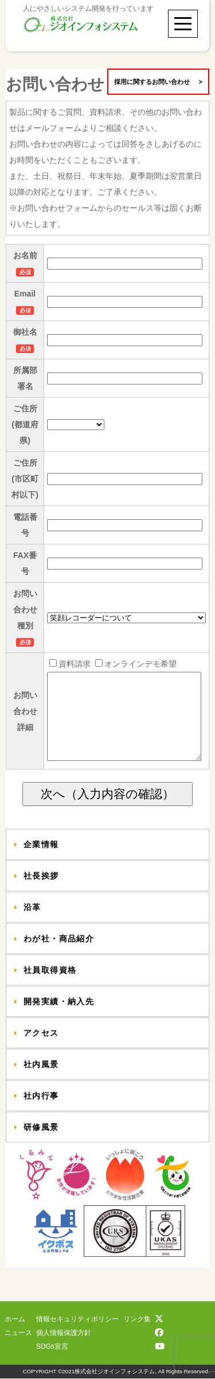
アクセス (41, 1050)
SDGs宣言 (52, 1347)
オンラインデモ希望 (134, 663)
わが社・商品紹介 (59, 955)
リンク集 (137, 1320)
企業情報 (41, 861)
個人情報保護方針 (63, 1333)
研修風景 (41, 1144)
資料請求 (69, 663)
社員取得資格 (50, 987)
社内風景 (41, 1081)
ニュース (18, 1333)
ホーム (15, 1320)
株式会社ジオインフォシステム (115, 1372)
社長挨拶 (41, 892)
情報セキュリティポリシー (77, 1320)
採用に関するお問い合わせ (158, 81)
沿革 (32, 924)
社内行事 (41, 1112)
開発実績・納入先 (59, 1018)
